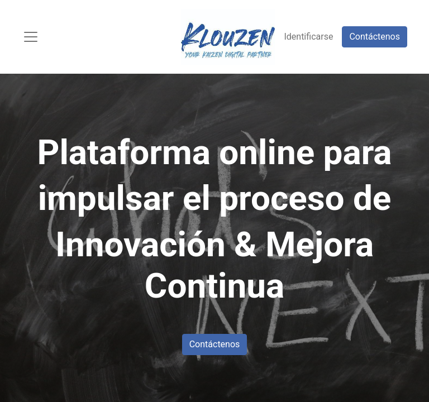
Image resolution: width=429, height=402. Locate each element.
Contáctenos (374, 36)
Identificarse (308, 36)
